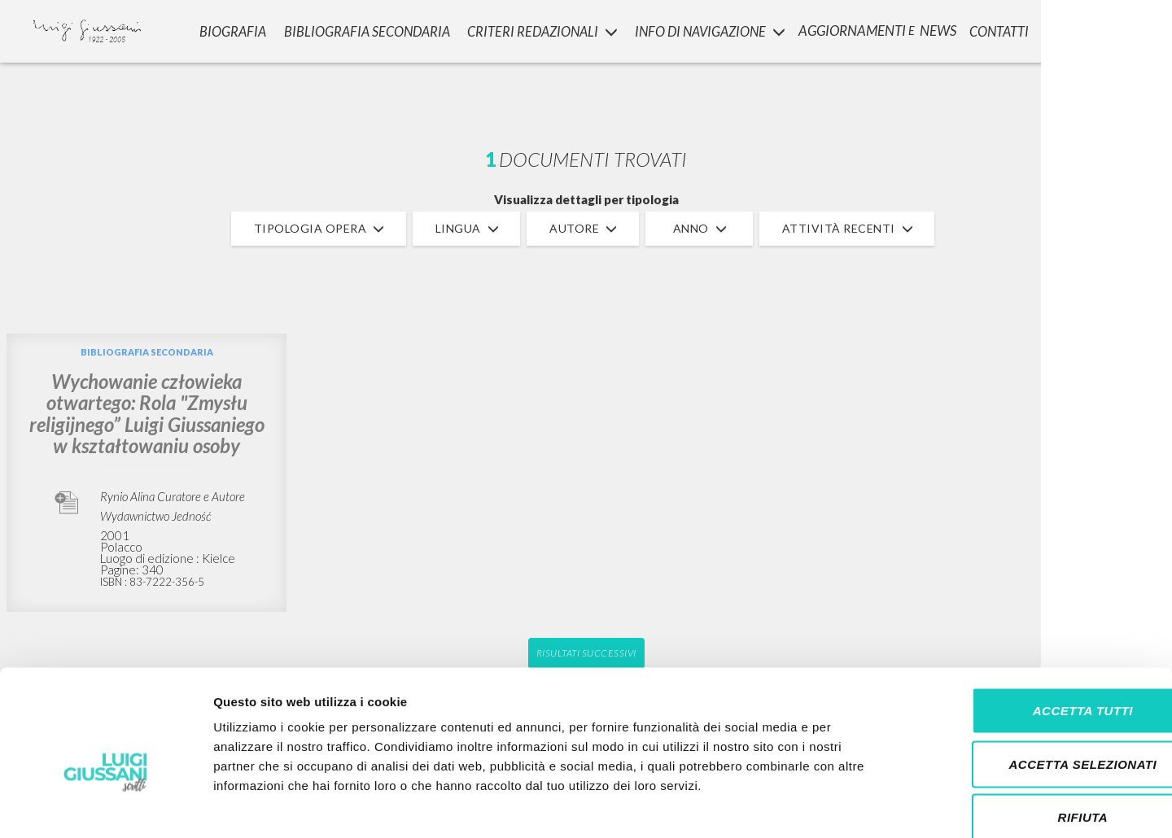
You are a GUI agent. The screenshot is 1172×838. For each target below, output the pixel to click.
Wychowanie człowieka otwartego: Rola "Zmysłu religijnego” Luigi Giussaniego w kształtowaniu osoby (147, 413)
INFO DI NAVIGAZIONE (706, 28)
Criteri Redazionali (536, 28)
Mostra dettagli (856, 806)
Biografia (228, 28)
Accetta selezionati (1036, 678)
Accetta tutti (1036, 624)
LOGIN (1133, 28)
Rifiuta (1036, 731)
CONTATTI (999, 28)
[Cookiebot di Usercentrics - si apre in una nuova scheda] (105, 806)
